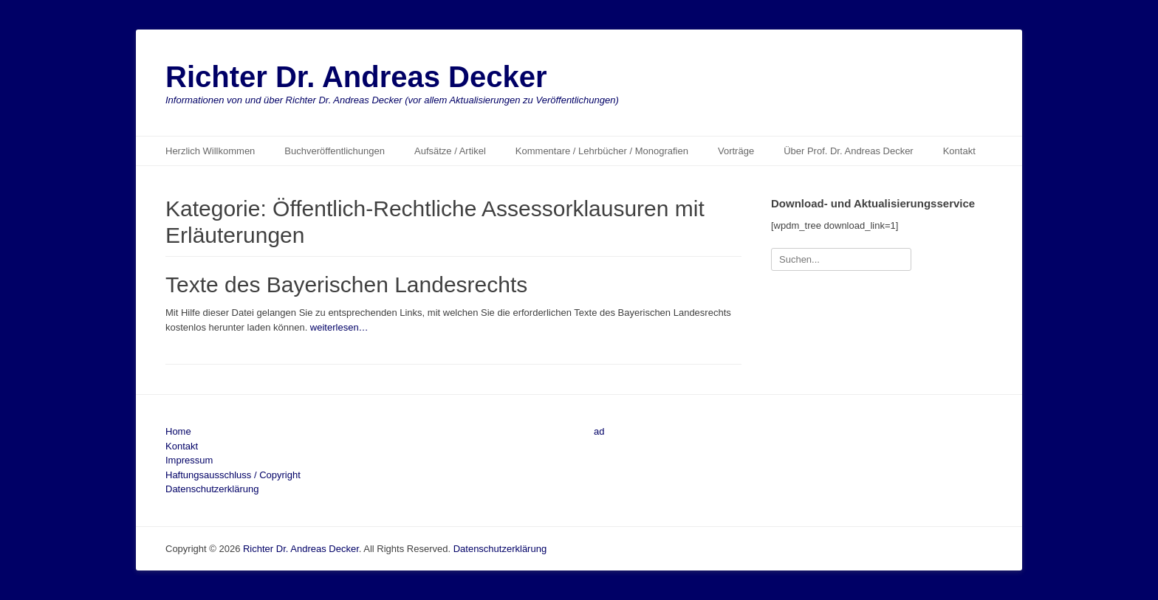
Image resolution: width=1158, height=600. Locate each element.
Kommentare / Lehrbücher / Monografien (601, 150)
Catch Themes (962, 548)
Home (178, 431)
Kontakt (959, 150)
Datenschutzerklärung (211, 488)
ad (599, 431)
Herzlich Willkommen (210, 150)
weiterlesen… (339, 327)
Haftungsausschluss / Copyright (233, 474)
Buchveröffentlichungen (334, 150)
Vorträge (736, 150)
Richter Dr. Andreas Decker (356, 77)
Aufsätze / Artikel (450, 150)
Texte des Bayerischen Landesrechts (346, 284)
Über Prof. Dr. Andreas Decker (849, 150)
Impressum (189, 460)
